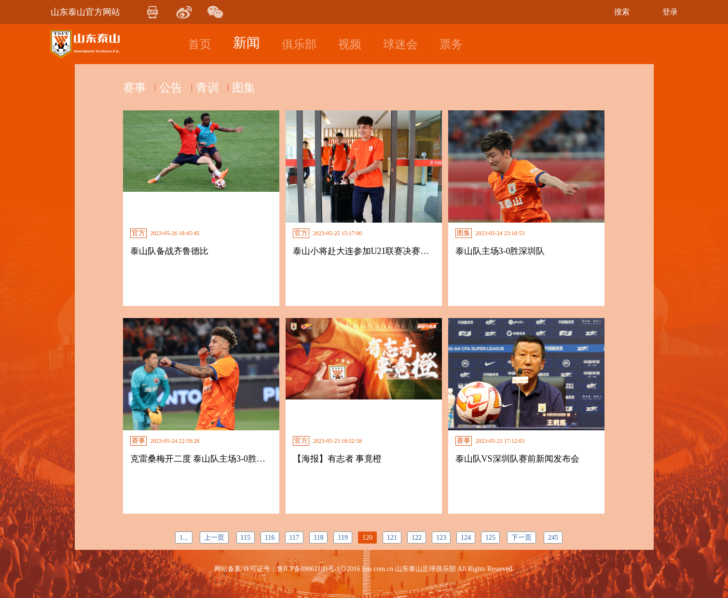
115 (245, 537)
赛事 (134, 87)
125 (490, 537)
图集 (254, 87)
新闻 (246, 42)
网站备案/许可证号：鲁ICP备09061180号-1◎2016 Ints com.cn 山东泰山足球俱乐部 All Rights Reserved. (364, 568)
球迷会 (400, 44)
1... (183, 537)
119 (342, 537)
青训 (214, 87)
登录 (670, 12)
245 (553, 537)
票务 (451, 44)
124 (466, 537)
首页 (199, 44)
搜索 (622, 12)
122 (417, 537)
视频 (349, 44)
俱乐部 (299, 44)
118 (318, 537)
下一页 (521, 537)
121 (392, 537)
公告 (174, 87)
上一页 (214, 537)
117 (294, 537)
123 (441, 537)
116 (270, 537)
